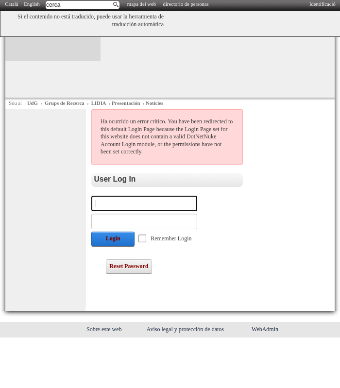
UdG (32, 103)
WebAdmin (265, 329)
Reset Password (128, 266)
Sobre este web (104, 329)
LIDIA (98, 103)
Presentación (126, 103)
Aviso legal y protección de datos (186, 329)
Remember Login (171, 238)
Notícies (154, 103)
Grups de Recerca (64, 103)
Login (113, 238)
